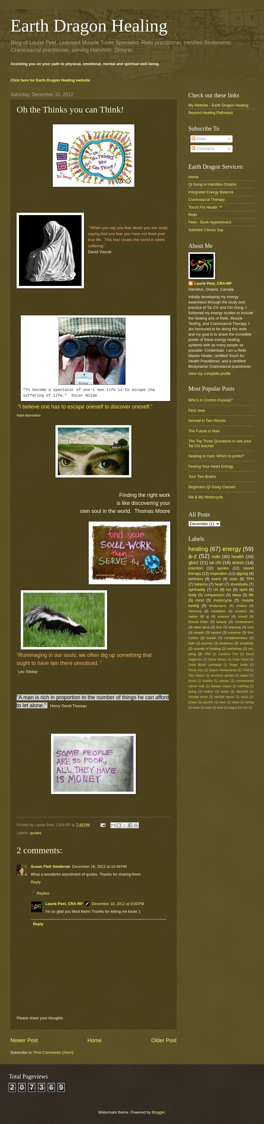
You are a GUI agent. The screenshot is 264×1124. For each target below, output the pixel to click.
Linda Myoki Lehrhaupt (205, 664)
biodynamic (218, 606)
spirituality (196, 589)
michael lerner (198, 697)
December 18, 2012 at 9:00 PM (118, 903)
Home (95, 1040)
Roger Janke (238, 664)
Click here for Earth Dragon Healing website (50, 80)
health (237, 556)
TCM (245, 670)
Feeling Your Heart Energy (210, 466)
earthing (243, 686)
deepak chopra (221, 686)
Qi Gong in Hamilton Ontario (212, 184)
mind (199, 600)
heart (219, 584)
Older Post (163, 1040)
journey (207, 643)
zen (245, 707)
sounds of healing (207, 648)
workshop (234, 648)
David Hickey (217, 659)
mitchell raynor (224, 697)
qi (207, 616)
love (250, 627)
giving (192, 691)
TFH (250, 579)
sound (242, 616)
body (192, 595)
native (193, 616)
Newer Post (24, 1040)
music (245, 697)
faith (191, 643)
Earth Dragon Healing (89, 25)
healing (198, 548)
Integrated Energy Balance (210, 192)
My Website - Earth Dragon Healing (218, 105)
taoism (216, 632)
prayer (192, 702)
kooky (225, 691)
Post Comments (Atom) (54, 1052)
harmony (195, 611)
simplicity (247, 643)
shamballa (239, 584)
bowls (192, 680)
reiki (216, 556)
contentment (244, 622)
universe (234, 632)
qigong (242, 573)
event (216, 579)
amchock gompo (222, 675)
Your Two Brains (202, 476)
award (244, 675)
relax (233, 579)
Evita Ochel (241, 659)
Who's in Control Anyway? (210, 400)
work (220, 707)
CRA (207, 654)
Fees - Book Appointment (209, 222)
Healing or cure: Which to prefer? (216, 456)
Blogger (158, 1112)
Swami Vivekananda (223, 670)
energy (231, 548)
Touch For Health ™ (205, 207)
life (251, 595)
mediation (218, 611)
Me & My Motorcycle (205, 497)
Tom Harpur (196, 675)
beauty (222, 622)
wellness (195, 579)
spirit (243, 589)
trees (196, 707)
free (219, 627)
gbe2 (193, 562)
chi (215, 589)
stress (238, 562)
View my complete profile (209, 373)
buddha (208, 680)
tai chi (215, 562)
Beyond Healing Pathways (210, 112)
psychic (208, 702)
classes (224, 680)
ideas (236, 595)
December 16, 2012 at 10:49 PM (99, 866)
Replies (43, 893)
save (223, 702)
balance (201, 584)
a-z (192, 555)
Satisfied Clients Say (205, 230)
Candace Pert (228, 654)
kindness (226, 643)
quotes (36, 833)
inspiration (219, 573)
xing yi (233, 707)
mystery (241, 611)
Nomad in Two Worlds (206, 420)
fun (228, 589)
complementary (235, 638)
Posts (199, 139)
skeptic (199, 632)
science (223, 616)
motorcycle (223, 600)
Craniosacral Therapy (206, 199)
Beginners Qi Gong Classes (212, 487)
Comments (203, 148)
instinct (208, 691)
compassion (214, 595)
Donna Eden (198, 622)
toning (249, 702)
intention (195, 568)
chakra (241, 606)
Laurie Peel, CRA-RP (64, 903)
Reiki (192, 214)
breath (211, 638)
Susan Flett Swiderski (50, 866)
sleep (235, 702)
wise (208, 707)
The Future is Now (204, 431)
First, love (196, 410)
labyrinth (242, 691)
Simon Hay (195, 670)
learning (235, 627)
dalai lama (201, 627)
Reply (36, 882)
